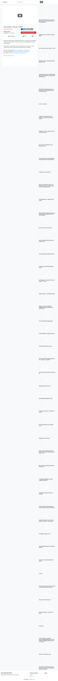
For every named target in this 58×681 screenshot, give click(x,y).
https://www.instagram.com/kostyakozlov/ (21, 51)
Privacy (31, 676)
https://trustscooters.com (9, 55)
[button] (41, 2)
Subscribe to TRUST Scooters (28, 32)
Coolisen (5, 2)
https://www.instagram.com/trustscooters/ (17, 52)
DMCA (31, 674)
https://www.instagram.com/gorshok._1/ (22, 50)
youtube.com (31, 679)
